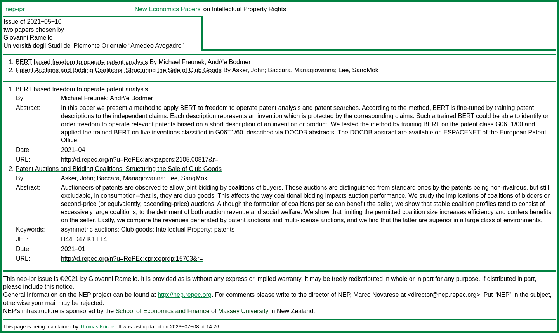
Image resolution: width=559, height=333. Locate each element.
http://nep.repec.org (185, 294)
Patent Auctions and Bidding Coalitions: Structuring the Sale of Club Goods (119, 70)
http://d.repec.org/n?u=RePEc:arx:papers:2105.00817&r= (140, 159)
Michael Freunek (182, 62)
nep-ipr (15, 9)
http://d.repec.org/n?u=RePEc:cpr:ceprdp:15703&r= (132, 258)
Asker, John (248, 70)
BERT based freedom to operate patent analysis (82, 62)
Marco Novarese (376, 294)
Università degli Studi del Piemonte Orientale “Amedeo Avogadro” (93, 45)
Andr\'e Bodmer (229, 62)
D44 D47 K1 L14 (84, 239)
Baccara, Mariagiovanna (301, 70)
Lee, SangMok (358, 70)
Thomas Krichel (97, 327)
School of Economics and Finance (163, 311)
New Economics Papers (168, 9)
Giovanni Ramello (27, 37)
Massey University (243, 311)
